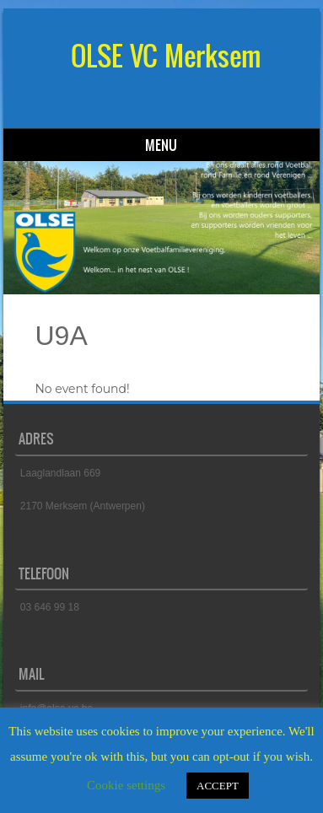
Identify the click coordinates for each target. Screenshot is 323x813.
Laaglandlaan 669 (60, 473)
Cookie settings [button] (126, 785)
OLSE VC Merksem (166, 56)
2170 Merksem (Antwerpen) (82, 506)
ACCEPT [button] (217, 785)
